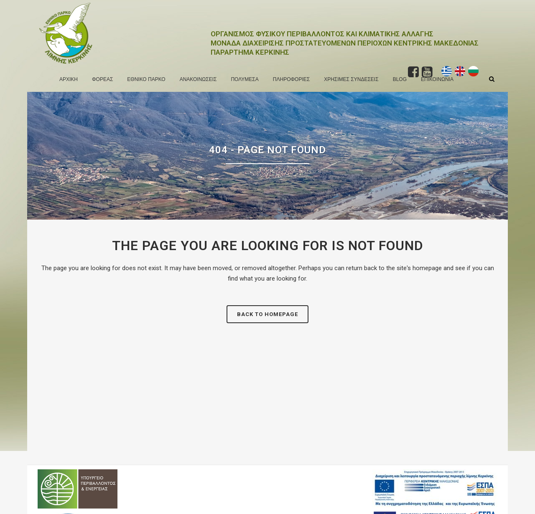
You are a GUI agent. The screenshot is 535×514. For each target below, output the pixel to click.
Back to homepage (267, 314)
